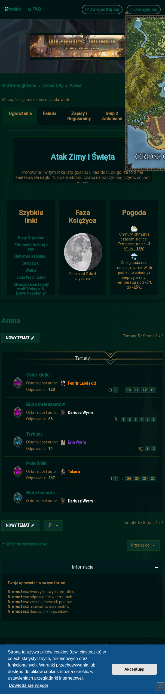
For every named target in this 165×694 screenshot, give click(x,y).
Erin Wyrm (77, 442)
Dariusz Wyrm (80, 413)
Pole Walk (36, 463)
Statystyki (31, 263)
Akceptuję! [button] (134, 669)
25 (137, 478)
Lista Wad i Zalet (31, 277)
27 (152, 478)
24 (129, 478)
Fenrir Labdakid (82, 383)
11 (137, 390)
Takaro (74, 472)
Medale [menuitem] (13, 9)
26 (144, 478)
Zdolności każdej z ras (31, 247)
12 (144, 390)
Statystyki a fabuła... (30, 256)
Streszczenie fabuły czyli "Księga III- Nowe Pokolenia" (31, 288)
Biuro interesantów (45, 404)
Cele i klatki (38, 375)
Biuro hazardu (40, 492)
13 (152, 390)
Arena (10, 321)
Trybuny (34, 434)
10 (129, 390)
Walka (31, 270)
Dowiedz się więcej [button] (28, 685)
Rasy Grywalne (31, 238)
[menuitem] (34, 9)
